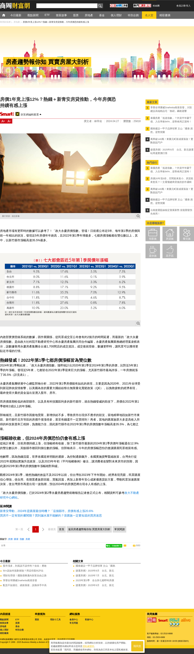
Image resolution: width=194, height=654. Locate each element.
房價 (10, 539)
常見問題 (74, 623)
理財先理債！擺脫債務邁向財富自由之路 (25, 575)
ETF (17, 619)
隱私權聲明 (88, 646)
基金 (17, 626)
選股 (37, 619)
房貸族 (170, 238)
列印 (138, 545)
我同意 (137, 646)
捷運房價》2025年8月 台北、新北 (95, 570)
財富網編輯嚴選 (30, 114)
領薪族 (153, 238)
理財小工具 (55, 619)
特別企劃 (19, 630)
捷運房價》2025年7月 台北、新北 (95, 575)
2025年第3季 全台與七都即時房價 (95, 580)
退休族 (153, 255)
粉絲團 (156, 5)
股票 (17, 623)
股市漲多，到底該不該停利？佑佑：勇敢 (25, 565)
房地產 (3, 626)
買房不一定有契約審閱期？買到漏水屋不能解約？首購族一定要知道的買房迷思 (51, 515)
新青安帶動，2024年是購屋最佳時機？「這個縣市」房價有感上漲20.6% (46, 511)
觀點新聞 (4, 619)
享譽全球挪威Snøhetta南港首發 (20, 580)
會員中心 (74, 619)
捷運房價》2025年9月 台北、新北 (95, 585)
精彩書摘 (4, 633)
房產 (28, 539)
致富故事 (4, 623)
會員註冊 (180, 5)
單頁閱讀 (119, 529)
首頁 (6, 15)
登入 (188, 5)
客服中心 (89, 619)
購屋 (16, 539)
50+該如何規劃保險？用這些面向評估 (23, 570)
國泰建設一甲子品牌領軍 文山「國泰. (96, 565)
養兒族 (187, 238)
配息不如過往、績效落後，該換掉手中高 (25, 585)
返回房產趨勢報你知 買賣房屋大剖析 (89, 529)
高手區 (170, 255)
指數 (22, 539)
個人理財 (4, 630)
